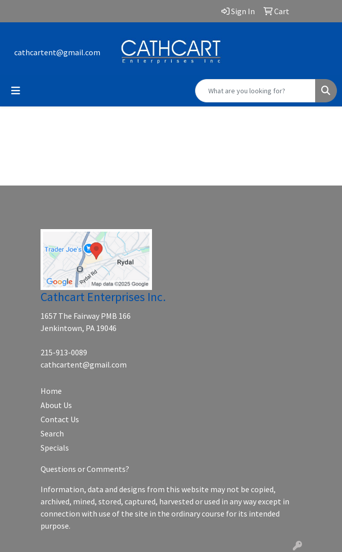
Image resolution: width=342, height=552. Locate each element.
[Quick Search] (255, 90)
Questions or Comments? (85, 469)
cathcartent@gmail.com (57, 52)
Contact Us (60, 419)
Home (51, 391)
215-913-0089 (64, 352)
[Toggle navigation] (15, 91)
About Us (56, 405)
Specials (55, 448)
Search (52, 433)
